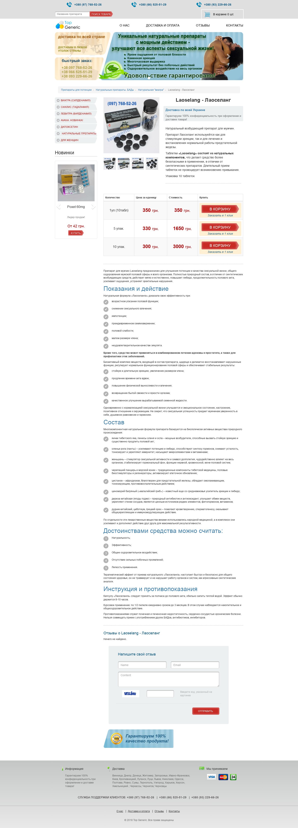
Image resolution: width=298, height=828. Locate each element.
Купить (76, 233)
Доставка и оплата (162, 25)
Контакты (234, 25)
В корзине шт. (219, 14)
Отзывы (203, 25)
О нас (125, 25)
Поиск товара (101, 14)
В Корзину (220, 209)
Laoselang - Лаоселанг (203, 100)
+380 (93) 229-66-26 (213, 4)
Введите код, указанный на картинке (196, 693)
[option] (131, 125)
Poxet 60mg (76, 207)
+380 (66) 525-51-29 (148, 4)
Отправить (205, 711)
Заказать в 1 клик (220, 215)
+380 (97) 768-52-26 (84, 4)
